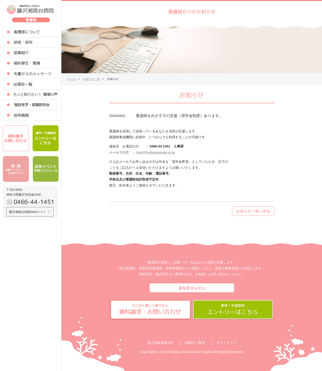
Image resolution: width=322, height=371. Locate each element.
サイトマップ (226, 343)
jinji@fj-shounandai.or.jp (155, 152)
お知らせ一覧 (91, 79)
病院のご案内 (195, 343)
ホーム (71, 79)
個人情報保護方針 (160, 343)
